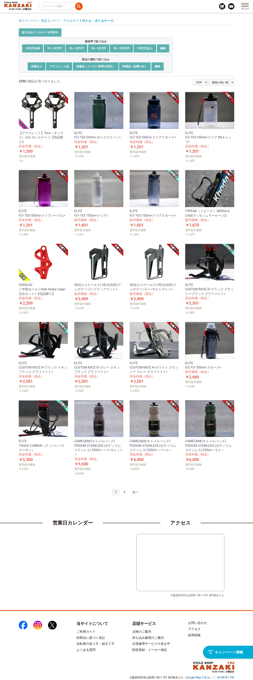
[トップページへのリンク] (17, 4)
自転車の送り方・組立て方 (95, 644)
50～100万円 (121, 48)
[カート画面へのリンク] (222, 6)
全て (22, 21)
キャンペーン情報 (225, 652)
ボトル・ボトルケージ (98, 21)
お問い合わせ (197, 623)
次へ (135, 492)
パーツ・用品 (37, 21)
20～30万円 (76, 48)
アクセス (194, 629)
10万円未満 (32, 48)
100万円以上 (145, 48)
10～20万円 (54, 48)
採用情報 (194, 635)
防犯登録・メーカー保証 (149, 650)
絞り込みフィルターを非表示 (40, 32)
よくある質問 (85, 650)
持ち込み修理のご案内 (148, 638)
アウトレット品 (59, 66)
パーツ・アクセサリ (64, 21)
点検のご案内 (141, 631)
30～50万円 (98, 48)
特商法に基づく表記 (90, 638)
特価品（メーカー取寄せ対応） (95, 66)
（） (197, 677)
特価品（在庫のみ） (134, 66)
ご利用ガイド (85, 631)
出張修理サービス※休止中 (151, 644)
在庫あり (36, 66)
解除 (163, 48)
